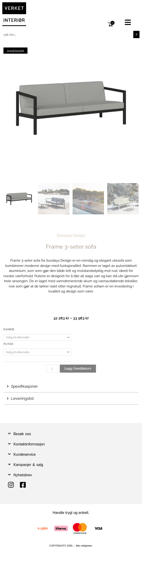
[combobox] (67, 34)
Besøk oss (22, 434)
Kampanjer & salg (28, 465)
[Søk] (136, 34)
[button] (128, 22)
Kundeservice (25, 454)
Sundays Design (71, 235)
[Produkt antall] (51, 369)
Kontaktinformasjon (29, 444)
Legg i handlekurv (77, 368)
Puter (8, 344)
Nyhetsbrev (23, 475)
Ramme (8, 329)
